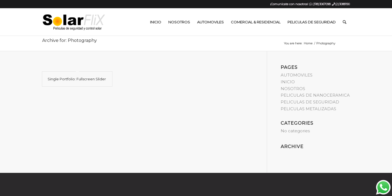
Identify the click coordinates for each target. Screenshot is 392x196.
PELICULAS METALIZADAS (308, 108)
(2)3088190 (342, 4)
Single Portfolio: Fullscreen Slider (77, 79)
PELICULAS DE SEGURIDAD (310, 102)
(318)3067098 (321, 4)
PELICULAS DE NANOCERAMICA (315, 95)
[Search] (344, 22)
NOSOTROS (293, 88)
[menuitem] (155, 22)
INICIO (288, 81)
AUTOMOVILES (297, 75)
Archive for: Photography (69, 40)
